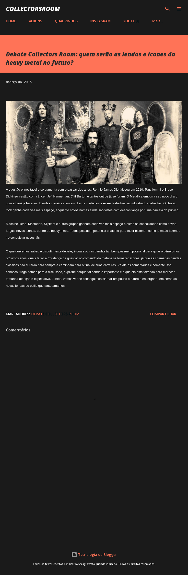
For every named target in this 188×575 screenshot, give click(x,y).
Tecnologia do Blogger (94, 554)
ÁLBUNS (35, 21)
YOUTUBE (131, 21)
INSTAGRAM (100, 21)
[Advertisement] (94, 496)
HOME (11, 21)
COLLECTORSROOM (33, 9)
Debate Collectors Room (55, 314)
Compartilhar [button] (163, 314)
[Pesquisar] (167, 9)
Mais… (157, 21)
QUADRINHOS (66, 21)
